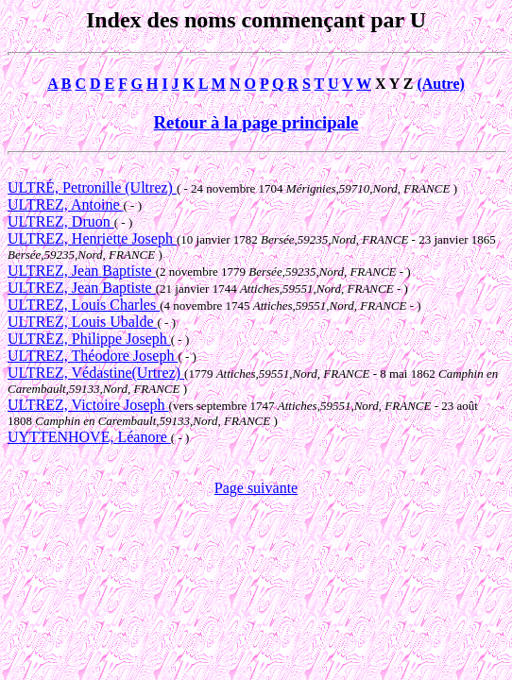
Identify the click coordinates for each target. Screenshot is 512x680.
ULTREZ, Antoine (66, 204)
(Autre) (440, 84)
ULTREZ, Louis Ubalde (83, 322)
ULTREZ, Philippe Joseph (89, 339)
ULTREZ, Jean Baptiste (82, 271)
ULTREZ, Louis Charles (84, 305)
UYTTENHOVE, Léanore (89, 437)
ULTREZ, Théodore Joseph (93, 356)
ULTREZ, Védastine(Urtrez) (96, 373)
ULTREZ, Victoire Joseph (88, 405)
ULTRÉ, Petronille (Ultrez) (92, 187)
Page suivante (256, 488)
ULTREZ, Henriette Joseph (92, 238)
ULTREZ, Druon (61, 221)
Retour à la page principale (256, 122)
